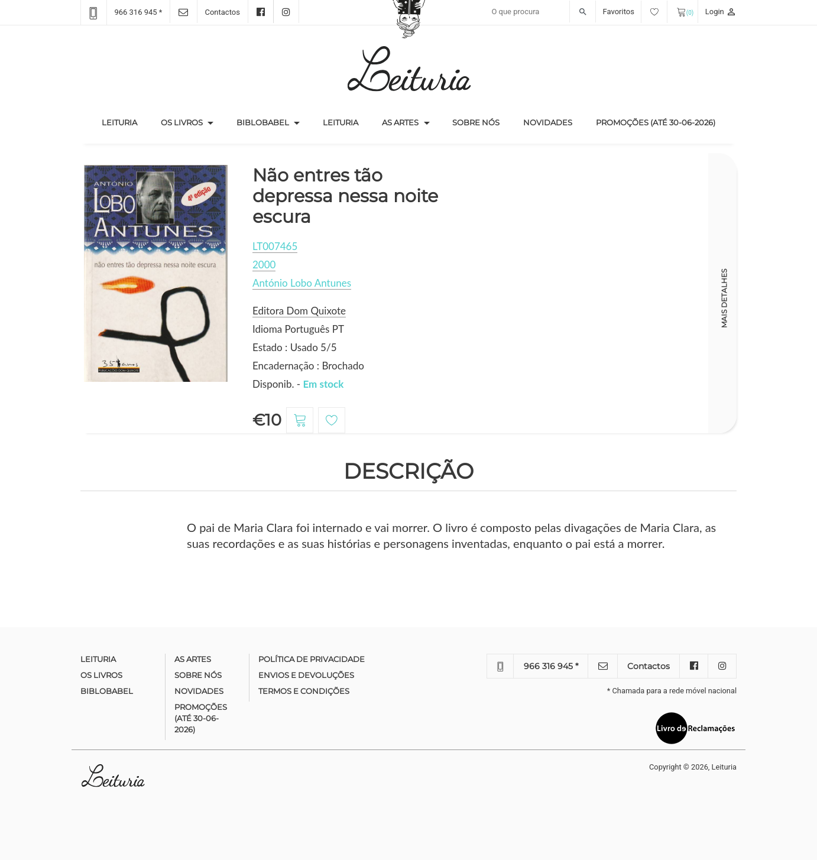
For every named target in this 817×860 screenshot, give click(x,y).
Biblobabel (262, 122)
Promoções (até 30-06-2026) (655, 122)
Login (721, 11)
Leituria (125, 121)
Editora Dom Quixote (299, 310)
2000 (263, 264)
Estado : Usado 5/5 (294, 347)
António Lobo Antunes (301, 283)
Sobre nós (476, 122)
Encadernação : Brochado (308, 365)
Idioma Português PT (298, 329)
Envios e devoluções (306, 675)
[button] (210, 123)
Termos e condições (303, 691)
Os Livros (182, 122)
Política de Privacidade (311, 659)
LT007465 (274, 246)
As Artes (400, 122)
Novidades (547, 122)
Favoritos (635, 11)
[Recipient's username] (541, 12)
